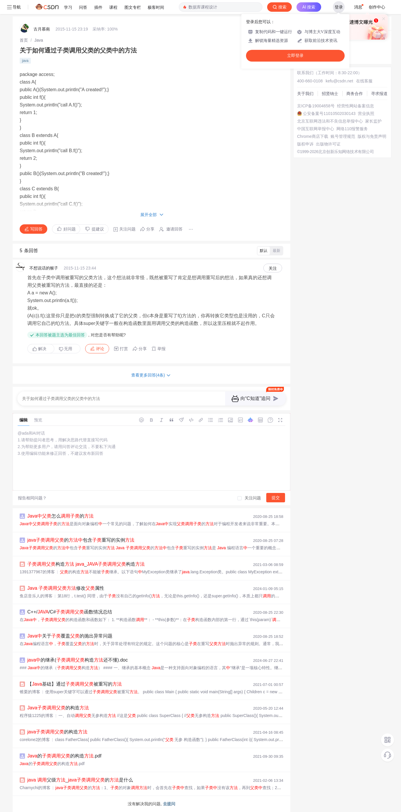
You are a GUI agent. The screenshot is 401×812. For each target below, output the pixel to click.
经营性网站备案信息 (355, 106)
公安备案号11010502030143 (329, 113)
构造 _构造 (86, 564)
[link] (24, 40)
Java (38, 40)
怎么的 (60, 515)
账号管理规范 (343, 136)
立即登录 (295, 55)
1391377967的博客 (37, 571)
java (25, 61)
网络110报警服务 (352, 128)
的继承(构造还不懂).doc (77, 659)
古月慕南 (41, 29)
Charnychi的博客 (35, 787)
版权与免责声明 (372, 136)
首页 (24, 40)
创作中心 (377, 7)
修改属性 (65, 588)
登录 (339, 7)
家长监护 (373, 121)
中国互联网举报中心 (315, 128)
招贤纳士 (330, 93)
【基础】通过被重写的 (74, 684)
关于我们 (305, 93)
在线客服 (364, 81)
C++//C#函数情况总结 (69, 611)
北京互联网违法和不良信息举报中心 (330, 121)
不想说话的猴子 (43, 268)
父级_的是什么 (80, 779)
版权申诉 (305, 144)
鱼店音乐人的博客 (36, 596)
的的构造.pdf (64, 755)
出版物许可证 (328, 144)
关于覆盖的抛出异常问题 (69, 635)
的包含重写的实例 (80, 540)
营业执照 (366, 113)
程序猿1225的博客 (36, 715)
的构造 (58, 707)
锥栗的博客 (30, 691)
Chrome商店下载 (312, 136)
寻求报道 (379, 93)
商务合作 (354, 93)
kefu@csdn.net (339, 81)
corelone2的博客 (35, 739)
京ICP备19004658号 (316, 106)
